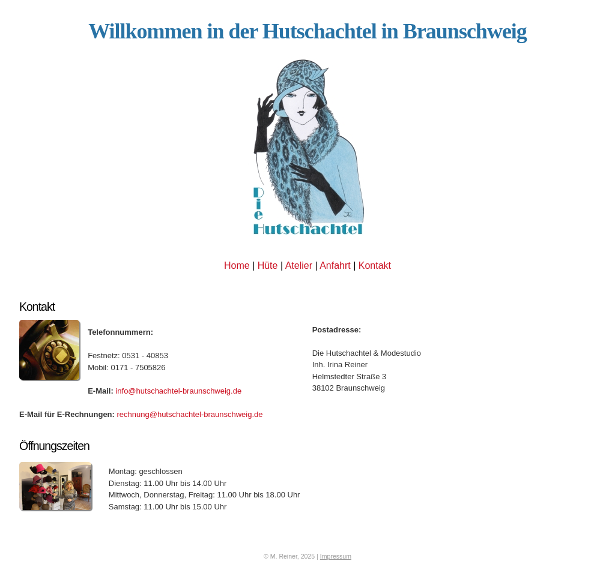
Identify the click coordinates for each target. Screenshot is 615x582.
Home (237, 265)
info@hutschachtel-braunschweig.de (178, 390)
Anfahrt (335, 265)
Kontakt (375, 265)
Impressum (335, 556)
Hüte (268, 265)
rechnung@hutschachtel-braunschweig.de (189, 414)
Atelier (298, 265)
